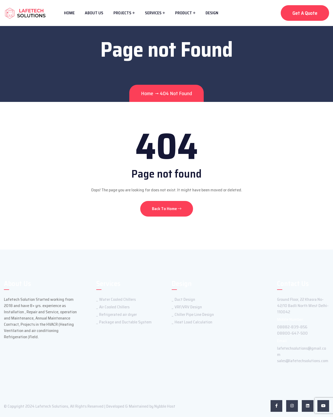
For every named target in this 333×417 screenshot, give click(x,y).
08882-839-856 (292, 327)
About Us (94, 13)
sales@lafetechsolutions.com (302, 360)
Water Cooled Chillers (117, 299)
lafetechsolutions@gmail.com (301, 351)
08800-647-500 (292, 333)
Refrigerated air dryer (118, 314)
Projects (122, 13)
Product (183, 13)
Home (69, 13)
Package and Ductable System (125, 322)
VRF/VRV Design (188, 307)
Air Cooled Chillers (114, 307)
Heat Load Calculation (193, 322)
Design (212, 13)
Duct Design (185, 299)
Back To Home (166, 208)
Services (153, 13)
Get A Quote (304, 13)
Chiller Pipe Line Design (194, 314)
